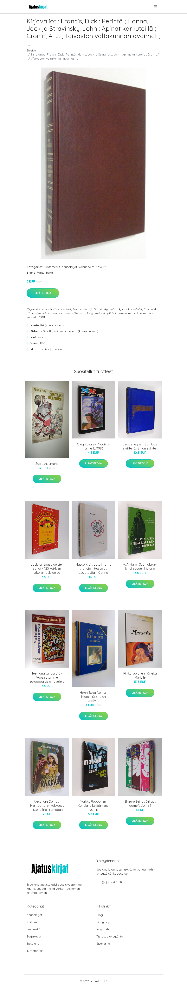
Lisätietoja (43, 293)
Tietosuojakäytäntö (109, 936)
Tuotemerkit (52, 267)
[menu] (155, 7)
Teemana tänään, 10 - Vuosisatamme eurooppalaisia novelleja (46, 677)
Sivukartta (103, 943)
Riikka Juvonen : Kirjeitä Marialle (140, 675)
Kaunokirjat (69, 267)
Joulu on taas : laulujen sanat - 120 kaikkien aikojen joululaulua (47, 568)
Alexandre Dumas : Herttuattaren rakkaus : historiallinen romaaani (47, 806)
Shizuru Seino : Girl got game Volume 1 (140, 803)
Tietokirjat (33, 943)
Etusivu (31, 50)
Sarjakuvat (34, 936)
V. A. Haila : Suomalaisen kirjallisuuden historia (140, 566)
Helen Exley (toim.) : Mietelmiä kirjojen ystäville (93, 697)
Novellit (101, 267)
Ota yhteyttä (104, 922)
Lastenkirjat (34, 929)
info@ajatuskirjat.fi (109, 882)
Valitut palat (86, 267)
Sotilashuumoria (47, 464)
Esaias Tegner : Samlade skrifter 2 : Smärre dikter (140, 446)
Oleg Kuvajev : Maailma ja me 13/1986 (93, 446)
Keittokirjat (34, 922)
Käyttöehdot (104, 929)
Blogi (99, 915)
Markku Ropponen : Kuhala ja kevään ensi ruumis (93, 806)
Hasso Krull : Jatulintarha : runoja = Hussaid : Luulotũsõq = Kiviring (93, 568)
